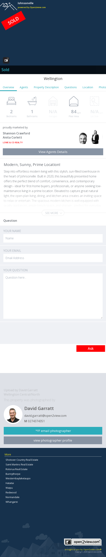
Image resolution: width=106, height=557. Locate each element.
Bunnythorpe (13, 474)
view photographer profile (53, 440)
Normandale (12, 497)
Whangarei (12, 501)
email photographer (56, 431)
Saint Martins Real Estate (19, 464)
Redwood (11, 492)
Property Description (46, 87)
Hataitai (10, 483)
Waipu (9, 487)
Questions (70, 87)
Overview (8, 87)
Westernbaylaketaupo (18, 478)
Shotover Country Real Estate (22, 459)
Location (87, 87)
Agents (24, 87)
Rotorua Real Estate (17, 469)
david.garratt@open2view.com (45, 416)
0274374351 (36, 421)
